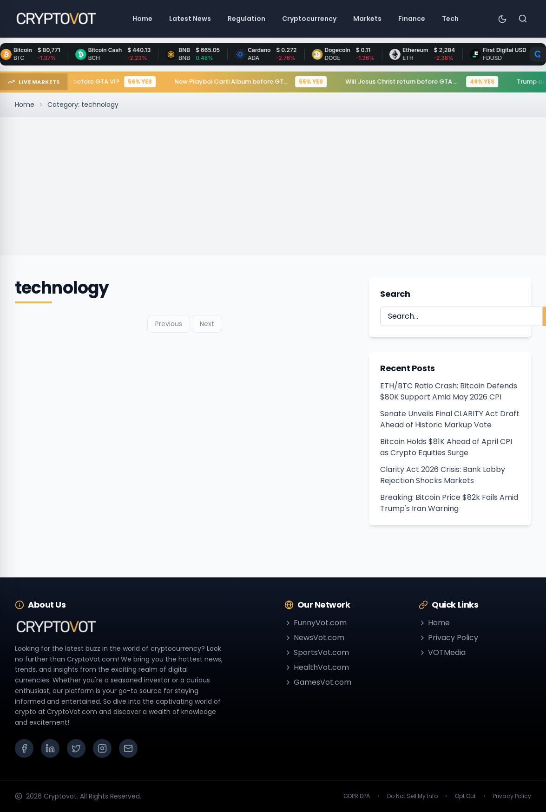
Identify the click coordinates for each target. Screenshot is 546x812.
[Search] (522, 18)
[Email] (128, 748)
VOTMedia (442, 652)
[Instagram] (102, 748)
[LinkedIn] (50, 748)
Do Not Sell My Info (412, 796)
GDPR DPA (356, 796)
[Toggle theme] (502, 18)
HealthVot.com (316, 667)
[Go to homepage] (56, 18)
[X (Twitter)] (76, 748)
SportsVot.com (316, 652)
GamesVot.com (317, 682)
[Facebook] (24, 748)
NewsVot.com (314, 637)
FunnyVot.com (315, 622)
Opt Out (465, 796)
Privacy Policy (448, 637)
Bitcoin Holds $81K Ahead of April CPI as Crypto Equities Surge (446, 447)
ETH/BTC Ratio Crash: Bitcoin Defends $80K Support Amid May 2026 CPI (448, 391)
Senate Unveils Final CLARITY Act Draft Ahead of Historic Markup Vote (450, 419)
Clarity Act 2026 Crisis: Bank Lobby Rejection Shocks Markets (442, 475)
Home (24, 104)
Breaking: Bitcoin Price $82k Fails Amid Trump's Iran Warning (449, 503)
